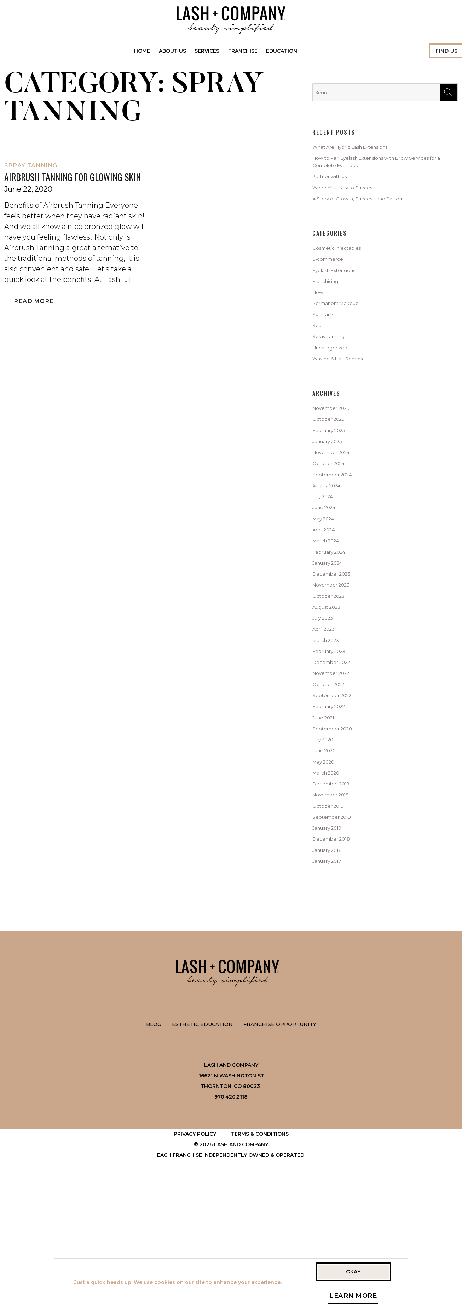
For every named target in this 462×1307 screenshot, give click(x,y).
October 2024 (333, 512)
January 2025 (332, 486)
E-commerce (332, 275)
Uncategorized (335, 381)
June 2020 (328, 856)
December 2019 (336, 896)
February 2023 (334, 737)
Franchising (330, 302)
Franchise (243, 51)
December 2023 (337, 644)
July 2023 (326, 697)
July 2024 (326, 552)
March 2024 (330, 605)
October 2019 (332, 922)
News (321, 315)
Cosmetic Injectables (344, 262)
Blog (153, 1153)
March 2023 (330, 724)
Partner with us (335, 184)
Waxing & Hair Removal (347, 394)
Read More (32, 316)
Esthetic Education (202, 1153)
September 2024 (338, 525)
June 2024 (328, 565)
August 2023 (331, 684)
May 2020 (326, 869)
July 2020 (326, 843)
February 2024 (334, 618)
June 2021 (327, 816)
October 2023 (333, 671)
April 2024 (327, 591)
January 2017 (331, 989)
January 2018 (332, 975)
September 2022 (338, 790)
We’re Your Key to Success (352, 197)
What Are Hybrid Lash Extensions (363, 148)
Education (282, 51)
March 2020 (330, 883)
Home (142, 51)
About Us (172, 51)
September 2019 (337, 936)
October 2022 (333, 777)
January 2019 (332, 949)
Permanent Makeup (343, 328)
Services (207, 51)
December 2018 (336, 962)
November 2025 (337, 446)
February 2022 (334, 803)
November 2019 (336, 909)
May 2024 (326, 578)
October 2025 (333, 459)
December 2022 (337, 750)
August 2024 (331, 538)
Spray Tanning (30, 165)
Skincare (325, 341)
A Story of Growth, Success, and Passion (372, 210)
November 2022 (337, 763)
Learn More (353, 1297)
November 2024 (337, 499)
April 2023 (327, 710)
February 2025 (334, 472)
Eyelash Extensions (341, 288)
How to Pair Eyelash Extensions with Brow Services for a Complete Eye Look (376, 166)
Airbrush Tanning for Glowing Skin (72, 184)
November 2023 (337, 658)
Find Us (447, 51)
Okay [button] (353, 1269)
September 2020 (338, 830)
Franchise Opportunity (279, 1153)
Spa (318, 354)
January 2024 (332, 631)
